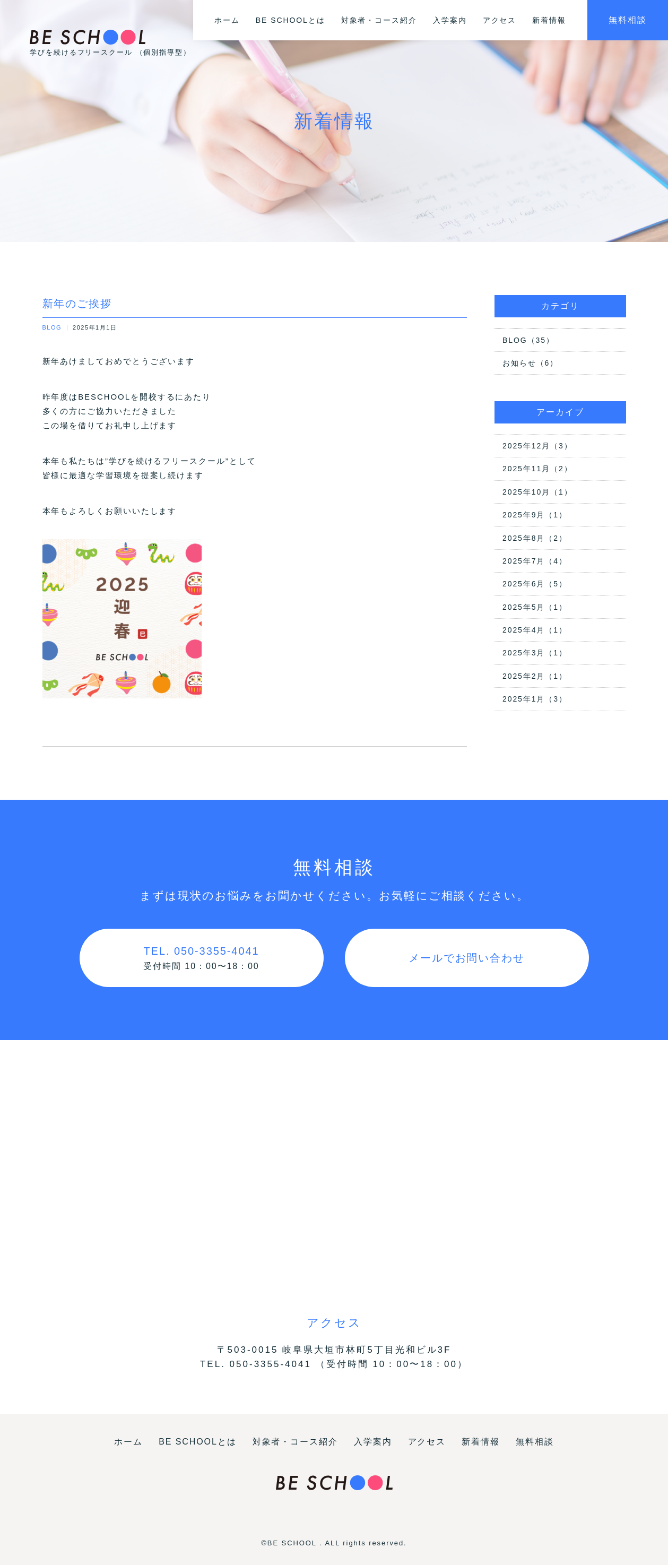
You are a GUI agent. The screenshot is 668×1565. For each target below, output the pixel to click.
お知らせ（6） (530, 363)
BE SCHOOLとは (290, 20)
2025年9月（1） (534, 515)
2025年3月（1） (534, 653)
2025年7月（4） (534, 561)
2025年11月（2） (537, 468)
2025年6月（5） (534, 584)
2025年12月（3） (537, 446)
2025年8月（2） (534, 538)
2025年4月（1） (534, 630)
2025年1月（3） (534, 699)
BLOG (52, 327)
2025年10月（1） (537, 492)
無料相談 (628, 19)
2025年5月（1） (534, 607)
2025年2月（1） (534, 676)
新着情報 (549, 20)
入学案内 (450, 20)
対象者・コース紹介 (379, 20)
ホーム (227, 20)
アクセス (500, 20)
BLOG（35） (528, 340)
